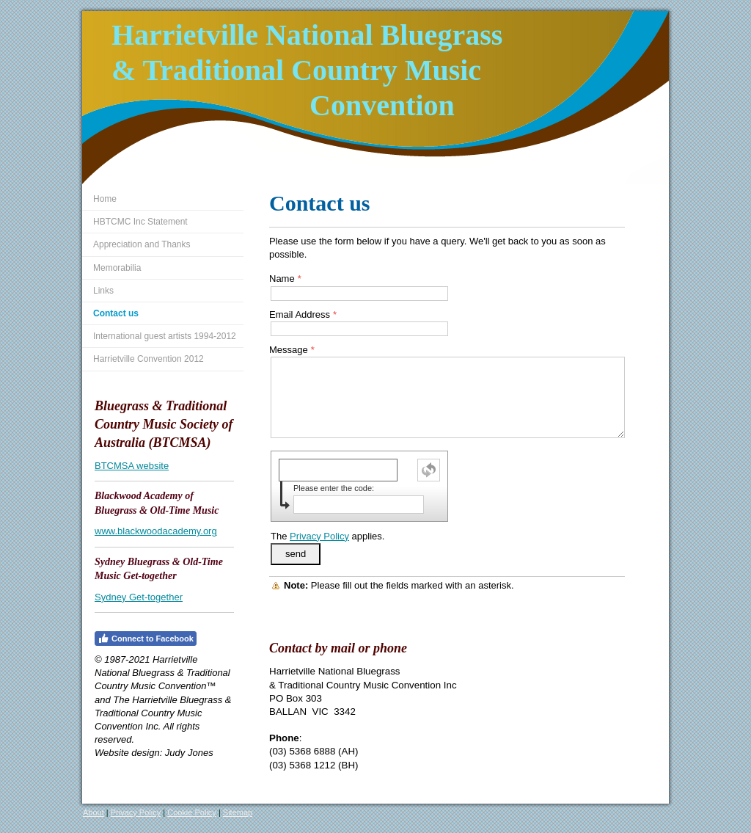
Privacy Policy (319, 536)
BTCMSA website (132, 465)
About (93, 812)
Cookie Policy (191, 812)
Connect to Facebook (146, 638)
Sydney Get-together (139, 597)
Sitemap (237, 812)
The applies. (327, 536)
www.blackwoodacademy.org (156, 530)
